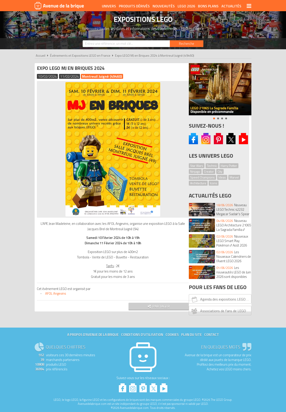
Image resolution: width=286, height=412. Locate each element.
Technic (212, 165)
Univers (109, 6)
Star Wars (196, 165)
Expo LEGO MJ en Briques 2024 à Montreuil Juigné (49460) (154, 55)
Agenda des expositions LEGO (218, 299)
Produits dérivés (134, 6)
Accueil (40, 55)
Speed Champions (202, 177)
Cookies (172, 334)
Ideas (222, 177)
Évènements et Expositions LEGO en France (80, 55)
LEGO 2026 (186, 6)
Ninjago (195, 171)
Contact (211, 334)
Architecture (198, 183)
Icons (213, 183)
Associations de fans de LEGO (218, 311)
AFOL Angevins (56, 293)
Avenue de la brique (59, 5)
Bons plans (208, 6)
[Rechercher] (186, 43)
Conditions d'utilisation (142, 334)
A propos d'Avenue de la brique (93, 334)
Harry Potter (229, 165)
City (220, 171)
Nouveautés (164, 6)
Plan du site (191, 334)
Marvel (234, 177)
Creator (209, 171)
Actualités (231, 6)
